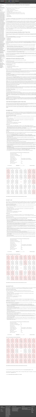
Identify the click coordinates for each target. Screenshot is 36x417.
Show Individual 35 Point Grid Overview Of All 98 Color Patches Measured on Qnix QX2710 (16, 365)
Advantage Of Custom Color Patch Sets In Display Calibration (2, 45)
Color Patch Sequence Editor (15, 409)
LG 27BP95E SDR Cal (2, 29)
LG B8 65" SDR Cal (2, 35)
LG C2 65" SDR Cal (2, 31)
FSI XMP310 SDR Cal (2, 13)
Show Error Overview (32, 165)
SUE (23, 51)
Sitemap (32, 412)
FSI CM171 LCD (9, 39)
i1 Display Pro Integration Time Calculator (2, 67)
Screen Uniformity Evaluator (2, 61)
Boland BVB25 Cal (2, 27)
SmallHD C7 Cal (1, 41)
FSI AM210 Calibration (2, 17)
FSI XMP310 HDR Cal (8, 407)
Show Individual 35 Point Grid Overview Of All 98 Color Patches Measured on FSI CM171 (16, 282)
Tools (32, 407)
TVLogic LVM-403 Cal (2, 40)
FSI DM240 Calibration (2, 14)
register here (12, 372)
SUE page (18, 56)
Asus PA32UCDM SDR (2, 22)
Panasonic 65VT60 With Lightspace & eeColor (2, 50)
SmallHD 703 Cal (1, 42)
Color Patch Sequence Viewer (15, 408)
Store (32, 409)
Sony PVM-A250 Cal (2, 25)
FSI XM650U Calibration (8, 414)
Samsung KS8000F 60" (2, 23)
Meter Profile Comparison (1, 65)
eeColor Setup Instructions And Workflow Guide (2, 52)
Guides (32, 408)
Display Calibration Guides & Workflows (13, 374)
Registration (1, 10)
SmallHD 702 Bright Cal (2, 43)
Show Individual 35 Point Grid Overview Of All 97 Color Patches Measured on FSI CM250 (16, 196)
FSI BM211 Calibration (2, 16)
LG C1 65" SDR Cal (2, 32)
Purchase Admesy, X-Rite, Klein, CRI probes (2, 7)
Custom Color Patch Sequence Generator (2, 55)
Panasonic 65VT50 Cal (2, 39)
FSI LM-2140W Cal (2, 21)
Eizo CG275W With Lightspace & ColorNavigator (2, 49)
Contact (32, 411)
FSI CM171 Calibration (2, 18)
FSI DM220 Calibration (2, 15)
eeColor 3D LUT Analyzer (1, 59)
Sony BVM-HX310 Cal (2, 24)
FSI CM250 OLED (9, 38)
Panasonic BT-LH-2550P (2, 38)
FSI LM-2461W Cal (2, 20)
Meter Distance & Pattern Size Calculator (2, 63)
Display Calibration (2, 5)
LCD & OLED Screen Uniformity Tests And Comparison (2, 47)
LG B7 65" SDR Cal (2, 36)
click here (21, 374)
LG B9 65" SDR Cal (2, 34)
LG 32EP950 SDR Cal (2, 28)
